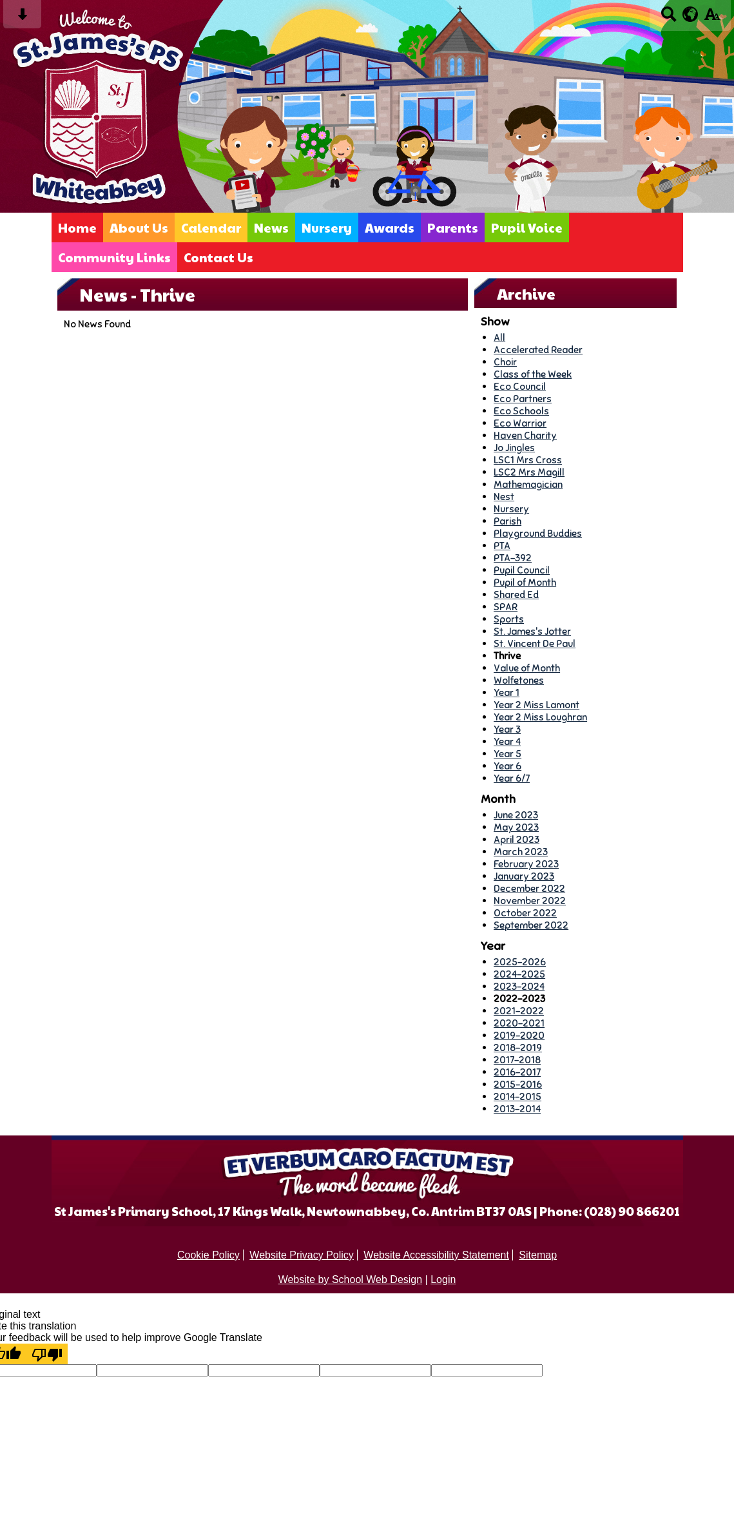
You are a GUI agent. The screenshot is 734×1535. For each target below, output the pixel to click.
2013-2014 (517, 1109)
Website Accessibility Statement (436, 1255)
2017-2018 (517, 1060)
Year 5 (507, 754)
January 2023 (524, 876)
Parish (507, 521)
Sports (509, 619)
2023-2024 (519, 986)
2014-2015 (517, 1096)
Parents (452, 227)
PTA (502, 545)
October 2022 (525, 913)
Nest (504, 496)
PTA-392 (513, 558)
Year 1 (506, 692)
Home (77, 227)
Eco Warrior (520, 423)
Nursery (327, 227)
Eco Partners (523, 398)
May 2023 (516, 827)
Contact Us (218, 257)
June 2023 (516, 815)
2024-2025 (519, 974)
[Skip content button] (22, 18)
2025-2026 (520, 962)
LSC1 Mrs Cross (528, 460)
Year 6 (507, 766)
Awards (389, 227)
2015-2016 (518, 1084)
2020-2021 (519, 1023)
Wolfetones (519, 680)
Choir (505, 362)
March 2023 (521, 851)
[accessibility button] (711, 18)
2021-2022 (519, 1011)
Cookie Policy (208, 1255)
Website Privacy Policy (301, 1255)
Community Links (114, 257)
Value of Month (527, 668)
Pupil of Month (525, 582)
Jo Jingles (514, 447)
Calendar (211, 227)
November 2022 (530, 900)
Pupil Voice (527, 227)
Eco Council (520, 386)
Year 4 (507, 741)
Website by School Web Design (350, 1279)
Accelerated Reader (538, 349)
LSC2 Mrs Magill (529, 472)
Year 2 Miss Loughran (540, 717)
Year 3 (507, 729)
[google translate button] (690, 14)
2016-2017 (517, 1072)
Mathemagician (528, 484)
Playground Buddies (538, 533)
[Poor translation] (47, 1354)
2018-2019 (518, 1047)
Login (443, 1279)
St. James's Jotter (532, 631)
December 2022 (529, 888)
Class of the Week (533, 374)
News (271, 227)
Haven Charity (525, 435)
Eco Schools (521, 411)
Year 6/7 (512, 778)
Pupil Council (522, 570)
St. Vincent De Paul (534, 643)
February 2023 (526, 864)
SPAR (505, 607)
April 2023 (516, 839)
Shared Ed (516, 594)
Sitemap (538, 1255)
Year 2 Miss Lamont (536, 705)
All (499, 337)
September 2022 (531, 925)
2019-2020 (519, 1035)
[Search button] (668, 18)
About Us (139, 227)
